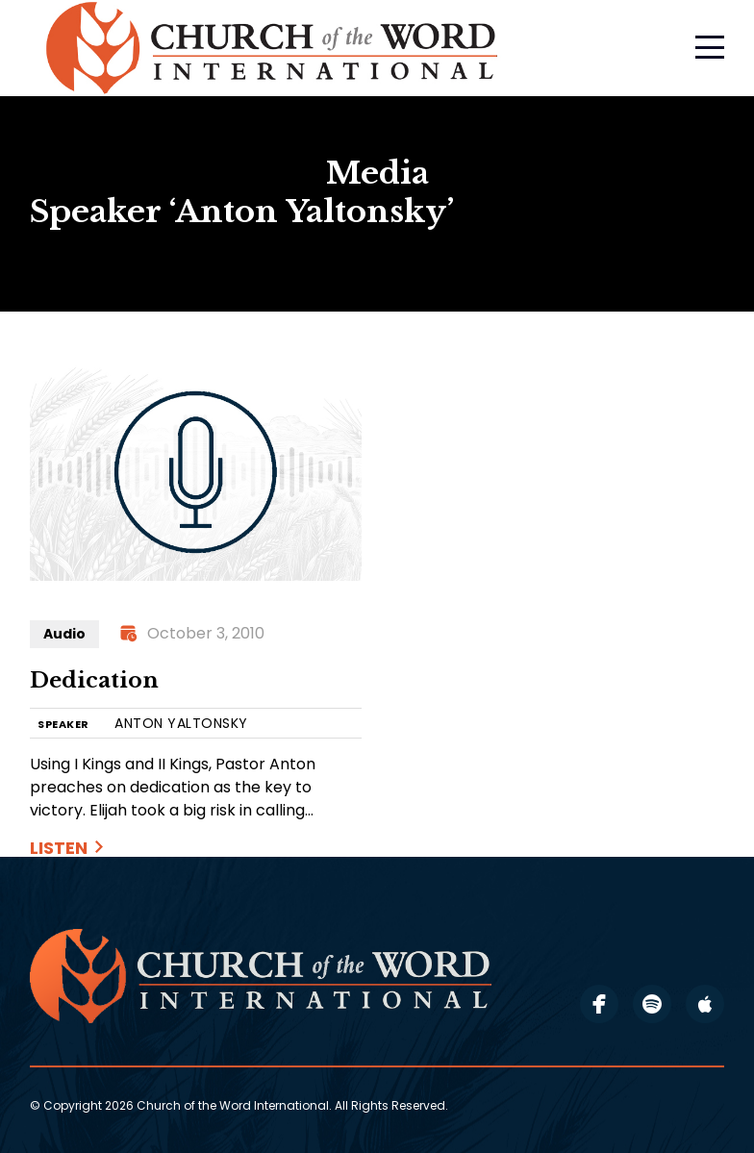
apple (705, 1004)
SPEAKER (63, 724)
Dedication (94, 680)
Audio (64, 633)
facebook (599, 1004)
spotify (652, 1004)
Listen (59, 848)
